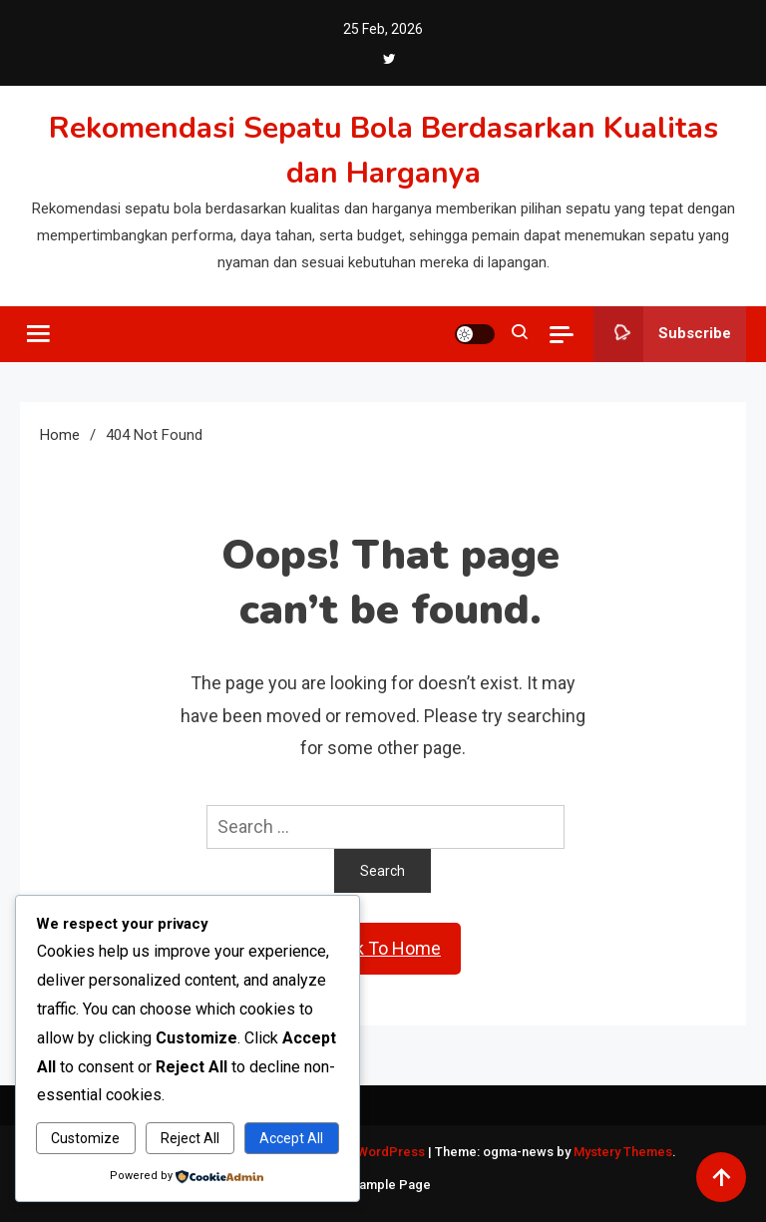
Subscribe (662, 334)
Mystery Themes (623, 1151)
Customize (85, 1138)
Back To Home (383, 948)
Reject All (190, 1138)
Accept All (291, 1138)
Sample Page (391, 1184)
